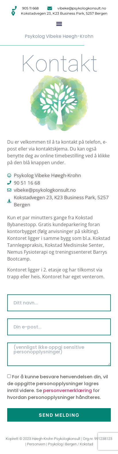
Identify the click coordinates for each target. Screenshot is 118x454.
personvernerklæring (67, 390)
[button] (59, 23)
